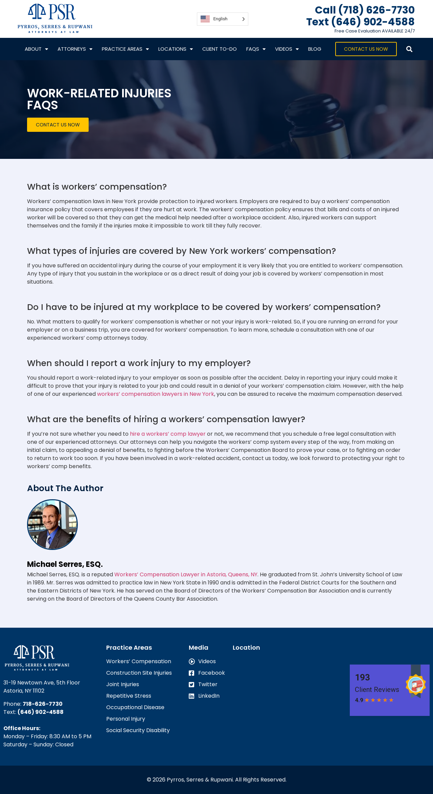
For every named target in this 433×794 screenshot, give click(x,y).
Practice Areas (125, 49)
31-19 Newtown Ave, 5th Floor (41, 683)
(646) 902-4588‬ (41, 712)
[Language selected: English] (222, 19)
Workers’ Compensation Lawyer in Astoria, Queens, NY (185, 574)
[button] (409, 49)
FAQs (256, 49)
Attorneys (75, 49)
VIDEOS (287, 49)
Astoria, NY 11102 (23, 691)
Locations (175, 49)
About (36, 49)
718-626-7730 (43, 704)
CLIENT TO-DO (219, 48)
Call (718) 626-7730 (365, 10)
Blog (314, 48)
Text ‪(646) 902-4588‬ (360, 22)
